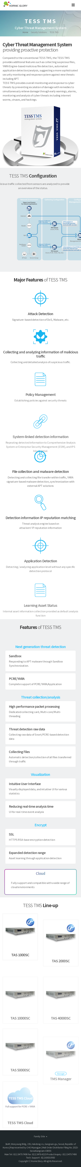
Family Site (40, 1136)
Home (25, 32)
